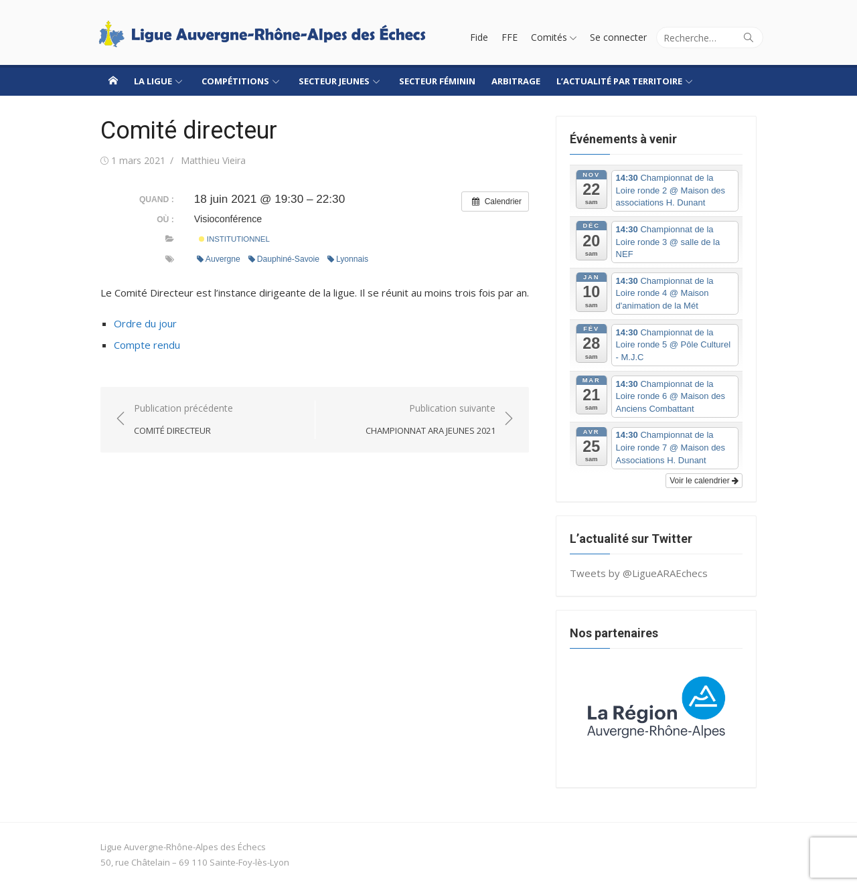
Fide (479, 37)
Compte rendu (147, 344)
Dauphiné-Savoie (283, 259)
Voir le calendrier (704, 480)
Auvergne (218, 259)
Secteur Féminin (437, 81)
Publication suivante (430, 420)
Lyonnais (347, 259)
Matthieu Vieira (213, 160)
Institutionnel (234, 239)
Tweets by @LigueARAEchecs (639, 573)
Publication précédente (183, 420)
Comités (549, 37)
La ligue (153, 81)
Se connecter (618, 37)
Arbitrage (515, 81)
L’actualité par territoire (619, 81)
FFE (509, 37)
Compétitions (235, 81)
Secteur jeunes (334, 81)
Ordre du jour (145, 323)
